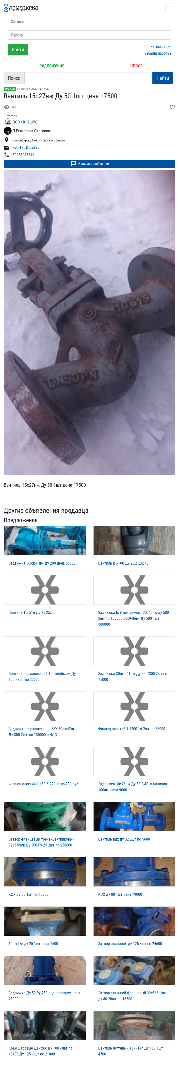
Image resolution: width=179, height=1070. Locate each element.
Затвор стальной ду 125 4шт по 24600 (130, 943)
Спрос (136, 65)
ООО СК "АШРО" (26, 122)
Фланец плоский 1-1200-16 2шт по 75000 (131, 728)
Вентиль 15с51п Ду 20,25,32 (32, 612)
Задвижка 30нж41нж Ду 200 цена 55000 (42, 563)
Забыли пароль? (157, 53)
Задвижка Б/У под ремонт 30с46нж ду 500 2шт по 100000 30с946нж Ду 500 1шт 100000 (133, 618)
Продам (10, 89)
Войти (18, 49)
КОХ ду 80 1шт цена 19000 (120, 894)
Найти (163, 78)
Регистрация (160, 46)
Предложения (50, 65)
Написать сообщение (89, 164)
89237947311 (23, 155)
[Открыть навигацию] (170, 8)
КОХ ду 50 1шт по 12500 (29, 894)
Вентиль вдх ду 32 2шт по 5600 (124, 839)
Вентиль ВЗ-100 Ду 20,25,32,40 (123, 563)
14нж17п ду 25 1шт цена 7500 (33, 943)
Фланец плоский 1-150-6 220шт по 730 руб (43, 784)
